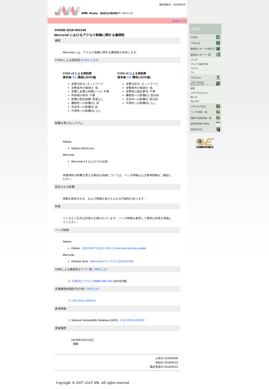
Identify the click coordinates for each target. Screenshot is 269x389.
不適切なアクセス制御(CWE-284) (92, 281)
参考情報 (60, 308)
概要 (58, 40)
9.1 (75, 77)
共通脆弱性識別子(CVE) (70, 288)
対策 (58, 206)
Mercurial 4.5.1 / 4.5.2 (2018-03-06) (111, 261)
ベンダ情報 (62, 230)
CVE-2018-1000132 (83, 300)
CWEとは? (100, 269)
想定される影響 (65, 186)
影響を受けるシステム (69, 123)
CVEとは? (92, 288)
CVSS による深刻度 (67, 60)
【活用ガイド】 (179, 21)
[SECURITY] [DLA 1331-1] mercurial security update (114, 248)
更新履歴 (60, 328)
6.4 (129, 77)
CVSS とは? (89, 60)
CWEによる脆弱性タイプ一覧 (73, 269)
